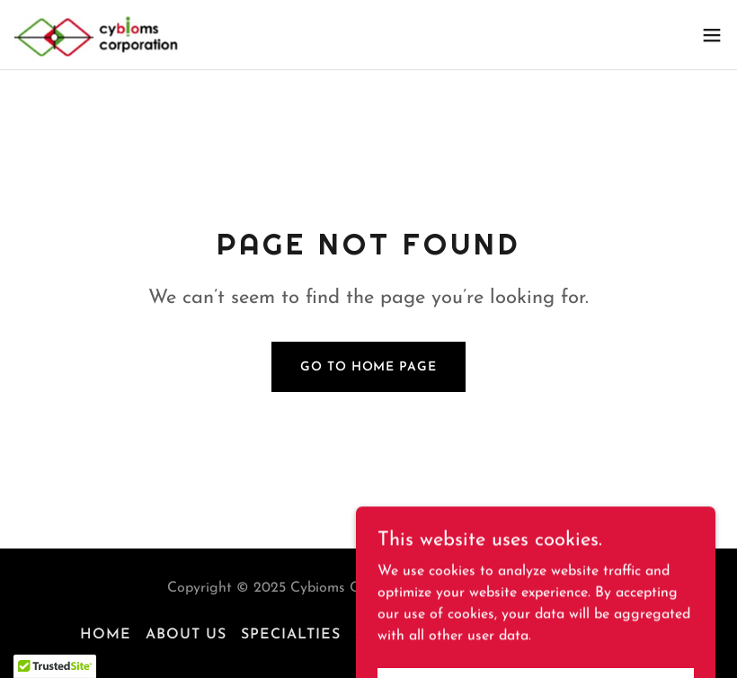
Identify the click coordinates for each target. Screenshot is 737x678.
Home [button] (105, 635)
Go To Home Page (368, 367)
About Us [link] (186, 635)
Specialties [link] (291, 635)
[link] (121, 34)
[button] (712, 35)
